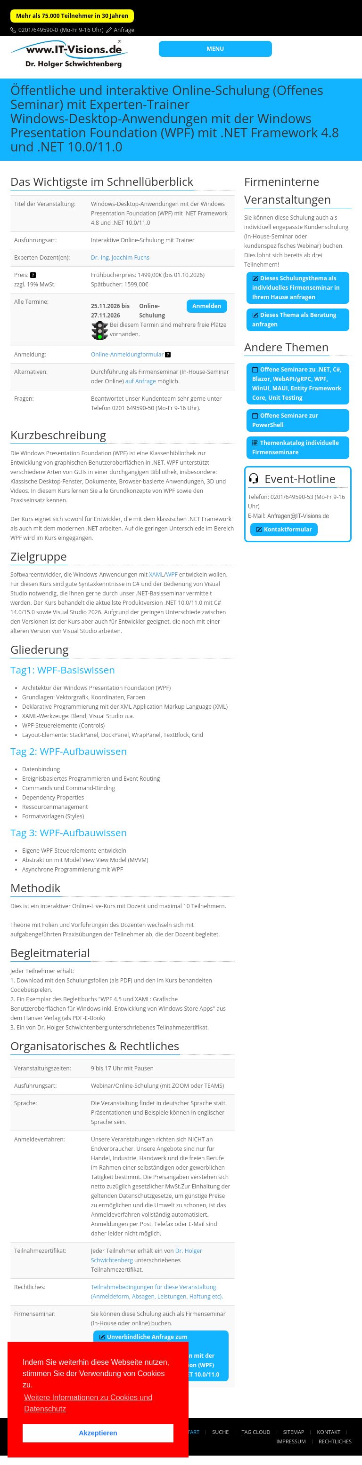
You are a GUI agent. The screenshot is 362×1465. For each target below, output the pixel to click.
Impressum (290, 1441)
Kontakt (328, 1431)
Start (191, 1431)
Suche (220, 1431)
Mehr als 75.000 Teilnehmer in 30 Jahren (72, 16)
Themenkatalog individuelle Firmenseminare (295, 447)
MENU (215, 49)
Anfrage (124, 30)
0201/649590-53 (292, 497)
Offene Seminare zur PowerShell (285, 420)
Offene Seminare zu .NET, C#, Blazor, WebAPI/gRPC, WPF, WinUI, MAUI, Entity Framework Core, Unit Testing (297, 383)
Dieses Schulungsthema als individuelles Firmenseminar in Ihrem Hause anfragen (296, 287)
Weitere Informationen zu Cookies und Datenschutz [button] (88, 1403)
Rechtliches (335, 1441)
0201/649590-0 (38, 30)
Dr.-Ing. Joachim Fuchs (120, 257)
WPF (172, 574)
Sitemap (293, 1431)
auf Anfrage (140, 381)
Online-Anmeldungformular (127, 354)
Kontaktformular (284, 529)
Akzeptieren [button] (98, 1433)
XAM (155, 574)
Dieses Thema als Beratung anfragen (294, 319)
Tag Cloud (256, 1431)
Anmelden (206, 306)
